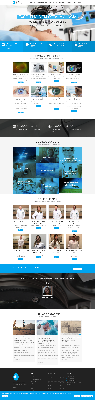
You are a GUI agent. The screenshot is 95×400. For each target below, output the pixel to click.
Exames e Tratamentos (42, 2)
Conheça (20, 230)
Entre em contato (77, 269)
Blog (74, 2)
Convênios (69, 2)
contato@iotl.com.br (72, 381)
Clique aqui (8, 49)
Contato (79, 2)
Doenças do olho (53, 2)
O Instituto (32, 2)
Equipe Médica (62, 2)
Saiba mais (32, 47)
